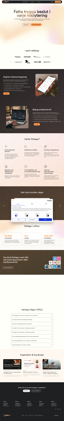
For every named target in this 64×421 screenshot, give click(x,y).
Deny (19, 219)
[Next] (60, 206)
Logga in (52, 1)
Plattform (33, 1)
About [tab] (46, 203)
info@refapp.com (53, 403)
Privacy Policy (31, 415)
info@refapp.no (41, 403)
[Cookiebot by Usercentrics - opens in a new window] (48, 200)
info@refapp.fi (29, 403)
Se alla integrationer (8, 267)
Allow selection (32, 219)
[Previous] (4, 206)
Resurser (39, 1)
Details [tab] (32, 203)
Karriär (26, 415)
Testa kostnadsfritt (36, 24)
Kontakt (23, 415)
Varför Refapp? (25, 1)
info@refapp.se (5, 403)
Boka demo (58, 1)
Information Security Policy (38, 415)
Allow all (45, 219)
